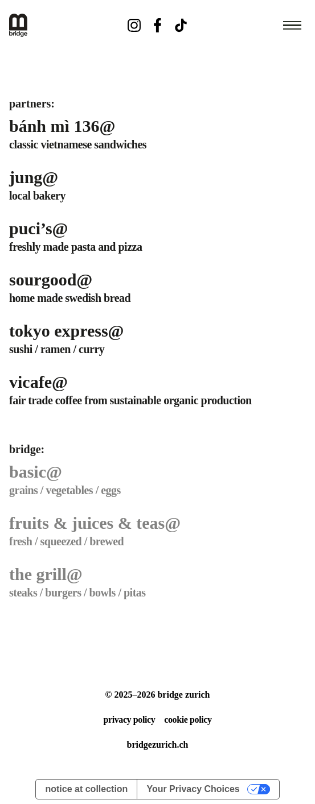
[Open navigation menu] (292, 25)
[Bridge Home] (58, 25)
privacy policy (129, 719)
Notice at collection (86, 789)
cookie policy (187, 719)
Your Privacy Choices (192, 789)
